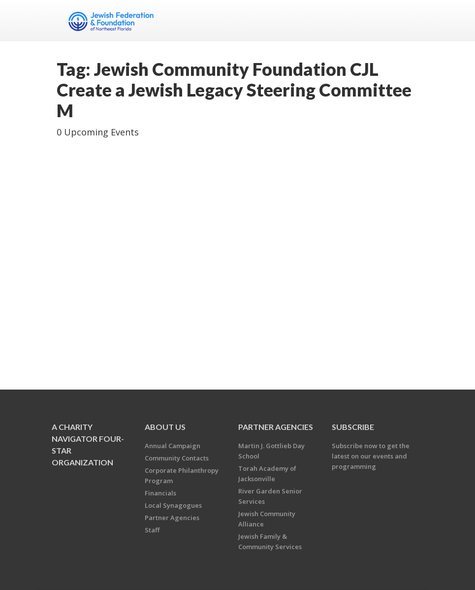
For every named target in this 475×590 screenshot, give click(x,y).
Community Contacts (177, 458)
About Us (165, 426)
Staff (152, 529)
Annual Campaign (172, 445)
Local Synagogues (173, 505)
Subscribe (353, 426)
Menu (407, 21)
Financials (160, 493)
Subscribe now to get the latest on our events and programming (371, 456)
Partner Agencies (172, 517)
